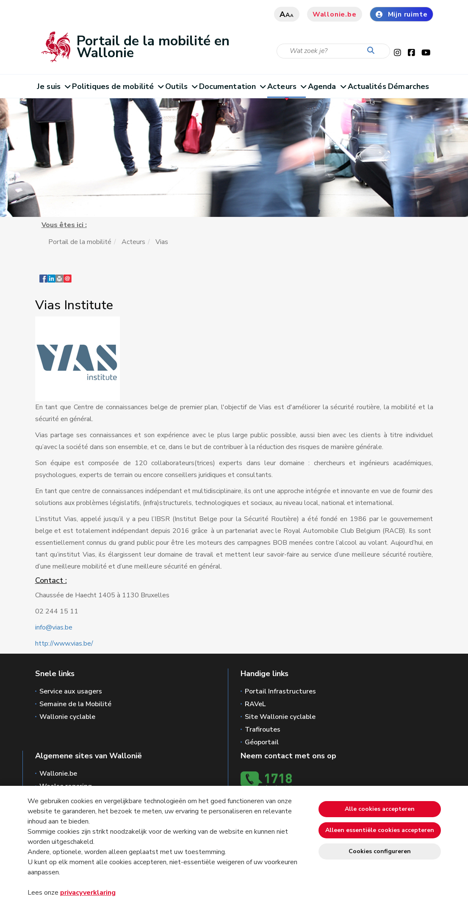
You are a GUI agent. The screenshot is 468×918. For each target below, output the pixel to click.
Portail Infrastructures (280, 691)
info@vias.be (53, 627)
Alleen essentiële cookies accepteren (379, 830)
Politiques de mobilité (117, 86)
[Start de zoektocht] (373, 50)
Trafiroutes (262, 729)
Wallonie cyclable (67, 717)
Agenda (327, 86)
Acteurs (286, 86)
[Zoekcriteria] (333, 51)
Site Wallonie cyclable (280, 717)
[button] (59, 282)
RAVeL (255, 704)
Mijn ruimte (401, 14)
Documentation (232, 86)
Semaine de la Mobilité (75, 704)
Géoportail (262, 742)
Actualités (367, 86)
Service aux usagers (70, 691)
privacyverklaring (88, 892)
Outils (181, 86)
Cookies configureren (380, 851)
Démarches (408, 86)
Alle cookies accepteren (380, 809)
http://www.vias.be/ (64, 643)
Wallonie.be (335, 14)
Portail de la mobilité (79, 242)
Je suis (53, 86)
